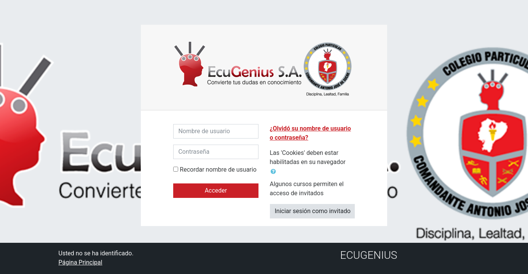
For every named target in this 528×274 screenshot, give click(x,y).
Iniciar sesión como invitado (313, 211)
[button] (275, 172)
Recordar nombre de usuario (218, 169)
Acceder (216, 190)
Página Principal (80, 262)
